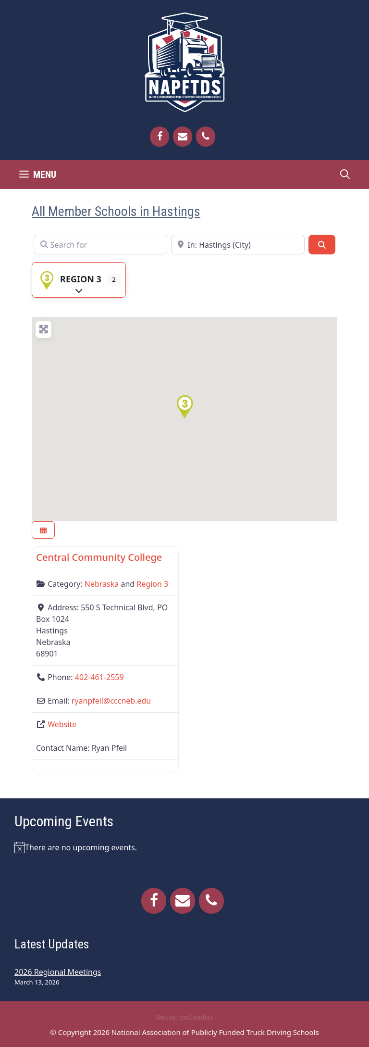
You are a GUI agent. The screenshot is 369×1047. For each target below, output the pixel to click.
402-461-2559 (99, 677)
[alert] (184, 847)
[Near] (238, 244)
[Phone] (205, 136)
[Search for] (100, 244)
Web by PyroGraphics (184, 1017)
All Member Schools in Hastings (116, 211)
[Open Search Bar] (345, 174)
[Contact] (182, 136)
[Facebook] (159, 136)
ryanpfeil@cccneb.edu (111, 700)
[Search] (321, 244)
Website (62, 724)
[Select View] (43, 530)
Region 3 (69, 279)
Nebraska (102, 584)
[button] (184, 407)
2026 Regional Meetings (57, 972)
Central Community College (99, 557)
